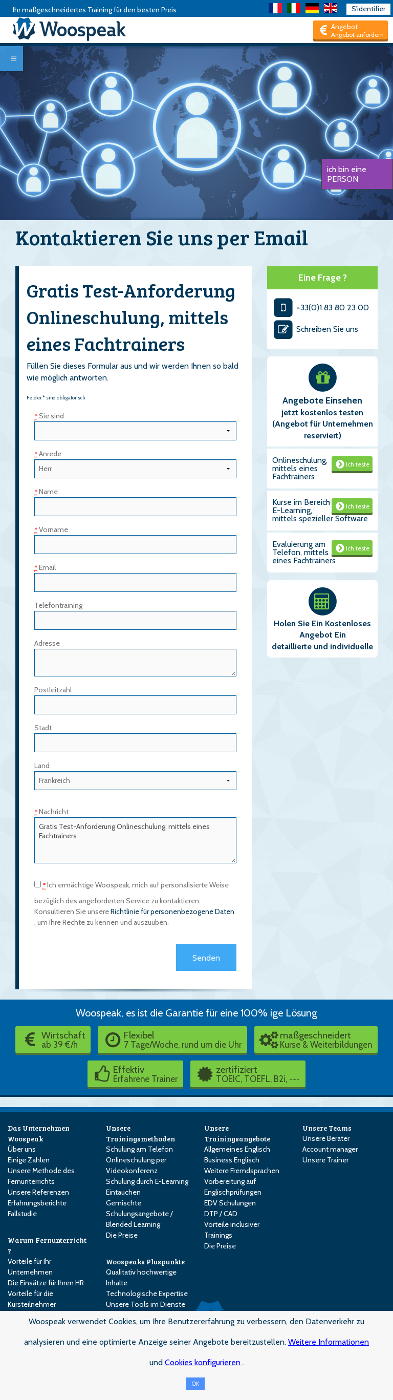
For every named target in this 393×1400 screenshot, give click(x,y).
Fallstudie (22, 1213)
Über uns (22, 1149)
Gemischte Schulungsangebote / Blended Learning (139, 1213)
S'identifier (368, 8)
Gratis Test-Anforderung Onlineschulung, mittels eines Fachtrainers (135, 840)
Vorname (51, 529)
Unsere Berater (326, 1138)
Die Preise (122, 1235)
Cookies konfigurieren (204, 1362)
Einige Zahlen (29, 1159)
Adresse (47, 643)
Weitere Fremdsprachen (241, 1170)
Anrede (47, 453)
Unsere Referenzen (38, 1192)
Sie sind (49, 415)
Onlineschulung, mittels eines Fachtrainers (300, 468)
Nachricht (51, 811)
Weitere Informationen (328, 1342)
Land (42, 765)
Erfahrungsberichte (37, 1202)
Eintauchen (123, 1192)
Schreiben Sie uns (315, 329)
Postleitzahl (53, 689)
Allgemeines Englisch (237, 1149)
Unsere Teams (327, 1128)
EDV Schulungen (230, 1202)
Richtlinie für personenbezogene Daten (172, 911)
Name (46, 491)
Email (45, 567)
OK (195, 1383)
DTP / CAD (220, 1213)
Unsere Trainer (325, 1159)
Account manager (330, 1149)
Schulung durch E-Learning (147, 1181)
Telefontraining (58, 605)
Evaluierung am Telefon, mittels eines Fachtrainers (304, 552)
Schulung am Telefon (139, 1149)
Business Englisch (231, 1159)
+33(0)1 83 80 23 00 (320, 307)
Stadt (43, 727)
